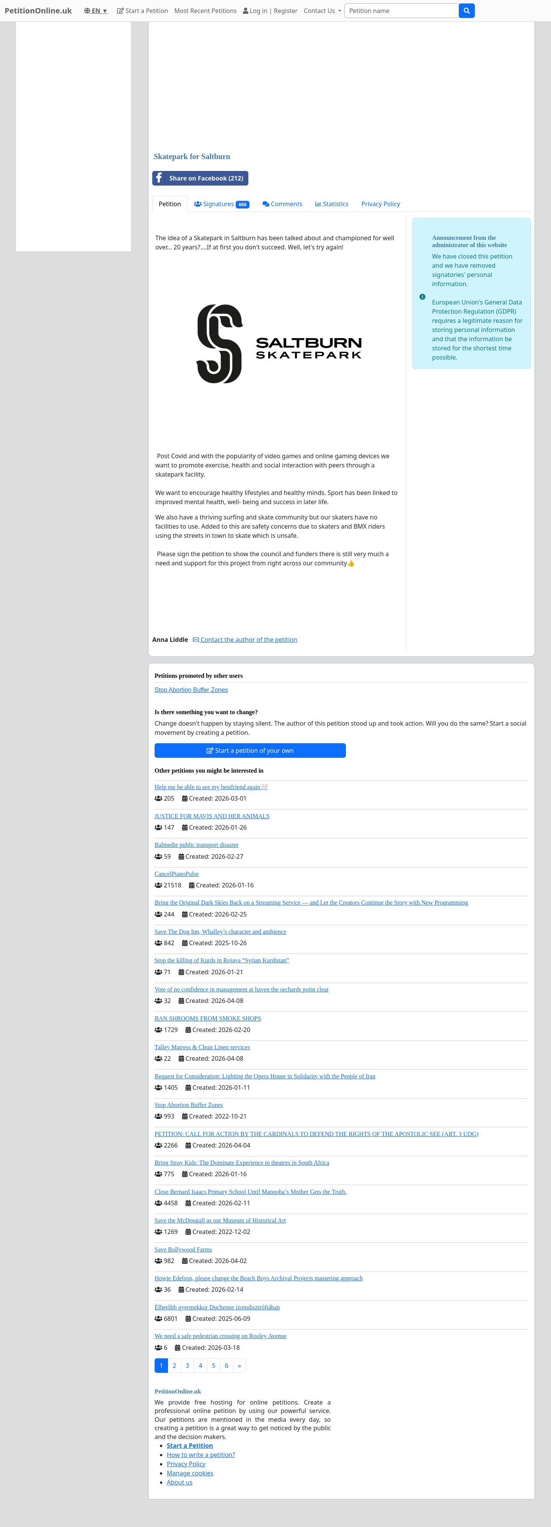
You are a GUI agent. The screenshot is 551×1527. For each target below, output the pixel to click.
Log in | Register (270, 11)
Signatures (221, 204)
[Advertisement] (341, 87)
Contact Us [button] (320, 11)
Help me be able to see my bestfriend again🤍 (211, 787)
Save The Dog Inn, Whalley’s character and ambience (220, 931)
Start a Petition (142, 11)
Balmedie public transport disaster (196, 845)
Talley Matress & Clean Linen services (202, 1047)
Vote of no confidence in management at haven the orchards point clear (242, 989)
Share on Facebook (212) (198, 178)
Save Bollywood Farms (183, 1249)
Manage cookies (190, 1473)
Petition (170, 204)
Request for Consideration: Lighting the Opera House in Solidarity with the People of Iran (265, 1076)
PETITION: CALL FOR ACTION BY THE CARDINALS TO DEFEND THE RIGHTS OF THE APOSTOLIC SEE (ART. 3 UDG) (316, 1134)
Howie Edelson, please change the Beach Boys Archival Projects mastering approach (259, 1278)
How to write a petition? (201, 1454)
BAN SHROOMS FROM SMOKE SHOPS (208, 1018)
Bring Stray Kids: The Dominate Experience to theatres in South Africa (242, 1162)
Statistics (332, 204)
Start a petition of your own (250, 750)
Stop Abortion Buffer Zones (191, 690)
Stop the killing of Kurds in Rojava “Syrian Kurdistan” (222, 960)
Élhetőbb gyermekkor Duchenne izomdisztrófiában (217, 1307)
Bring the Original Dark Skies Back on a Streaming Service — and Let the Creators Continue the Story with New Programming (311, 902)
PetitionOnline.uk (38, 10)
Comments (282, 204)
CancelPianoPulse (177, 874)
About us (179, 1482)
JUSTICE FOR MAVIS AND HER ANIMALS (212, 816)
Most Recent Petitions (205, 11)
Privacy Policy (381, 204)
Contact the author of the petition (245, 639)
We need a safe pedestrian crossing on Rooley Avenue (221, 1336)
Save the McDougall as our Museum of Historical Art (220, 1220)
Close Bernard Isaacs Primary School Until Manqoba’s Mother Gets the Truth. (251, 1191)
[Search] (401, 10)
